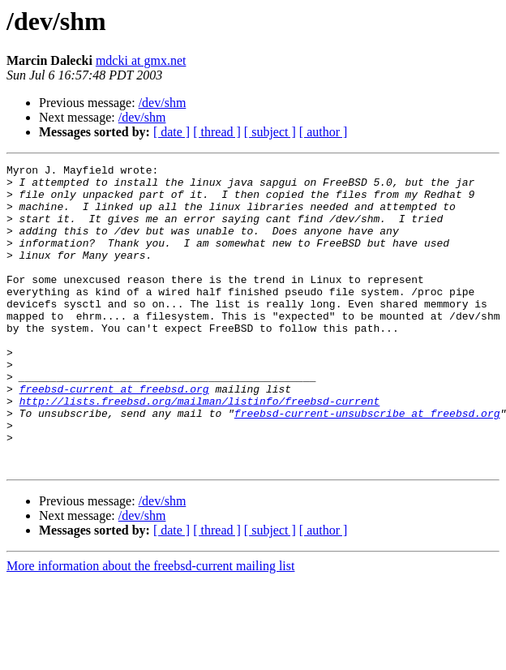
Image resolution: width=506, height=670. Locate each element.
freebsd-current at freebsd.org (114, 434)
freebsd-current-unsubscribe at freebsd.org (367, 464)
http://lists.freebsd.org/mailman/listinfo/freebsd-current (199, 449)
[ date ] (171, 132)
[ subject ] (270, 132)
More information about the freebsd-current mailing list (150, 626)
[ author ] (323, 132)
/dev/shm (163, 103)
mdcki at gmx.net (141, 60)
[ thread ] (217, 132)
